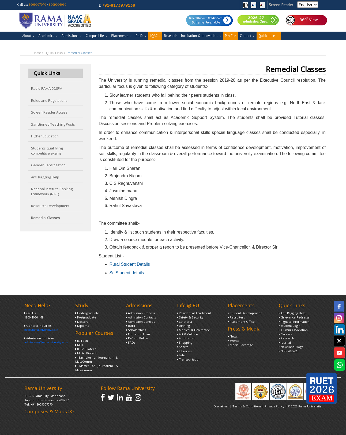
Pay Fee (230, 35)
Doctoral (82, 322)
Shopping (184, 342)
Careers (285, 334)
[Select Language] (307, 4)
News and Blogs (291, 347)
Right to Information (294, 322)
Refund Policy (137, 338)
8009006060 (57, 4)
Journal (285, 342)
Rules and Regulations (49, 100)
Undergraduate (87, 313)
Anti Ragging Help (45, 177)
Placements (121, 35)
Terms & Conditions (246, 406)
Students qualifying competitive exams (47, 151)
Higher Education (45, 136)
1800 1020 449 (34, 317)
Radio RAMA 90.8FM (46, 88)
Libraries (184, 351)
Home (36, 53)
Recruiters (236, 317)
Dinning (183, 326)
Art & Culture (187, 334)
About (28, 35)
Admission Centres (140, 322)
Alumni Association (293, 330)
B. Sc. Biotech (85, 349)
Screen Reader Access (49, 112)
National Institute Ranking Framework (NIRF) (52, 191)
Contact (247, 35)
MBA (79, 345)
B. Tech (81, 341)
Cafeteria (184, 322)
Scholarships (136, 330)
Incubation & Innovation (201, 35)
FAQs (130, 342)
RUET (131, 326)
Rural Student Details (130, 264)
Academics (48, 35)
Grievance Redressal (294, 317)
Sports (182, 347)
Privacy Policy (275, 406)
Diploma (82, 326)
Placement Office (241, 322)
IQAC (155, 35)
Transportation (188, 359)
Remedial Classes (45, 217)
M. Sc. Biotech (86, 353)
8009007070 (37, 4)
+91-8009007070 (42, 404)
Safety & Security (190, 317)
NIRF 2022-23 (289, 351)
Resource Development (50, 205)
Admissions (72, 35)
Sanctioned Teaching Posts (53, 124)
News (233, 336)
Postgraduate (85, 317)
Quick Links (268, 35)
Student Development (245, 313)
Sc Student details (127, 273)
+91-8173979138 (129, 5)
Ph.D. (141, 35)
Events (233, 341)
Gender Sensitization (48, 165)
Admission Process (140, 313)
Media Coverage (240, 345)
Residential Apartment (194, 313)
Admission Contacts (141, 317)
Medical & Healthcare (193, 330)
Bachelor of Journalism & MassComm (96, 359)
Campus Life (96, 35)
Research (170, 35)
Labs (181, 355)
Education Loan (138, 334)
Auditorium (186, 338)
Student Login (289, 326)
